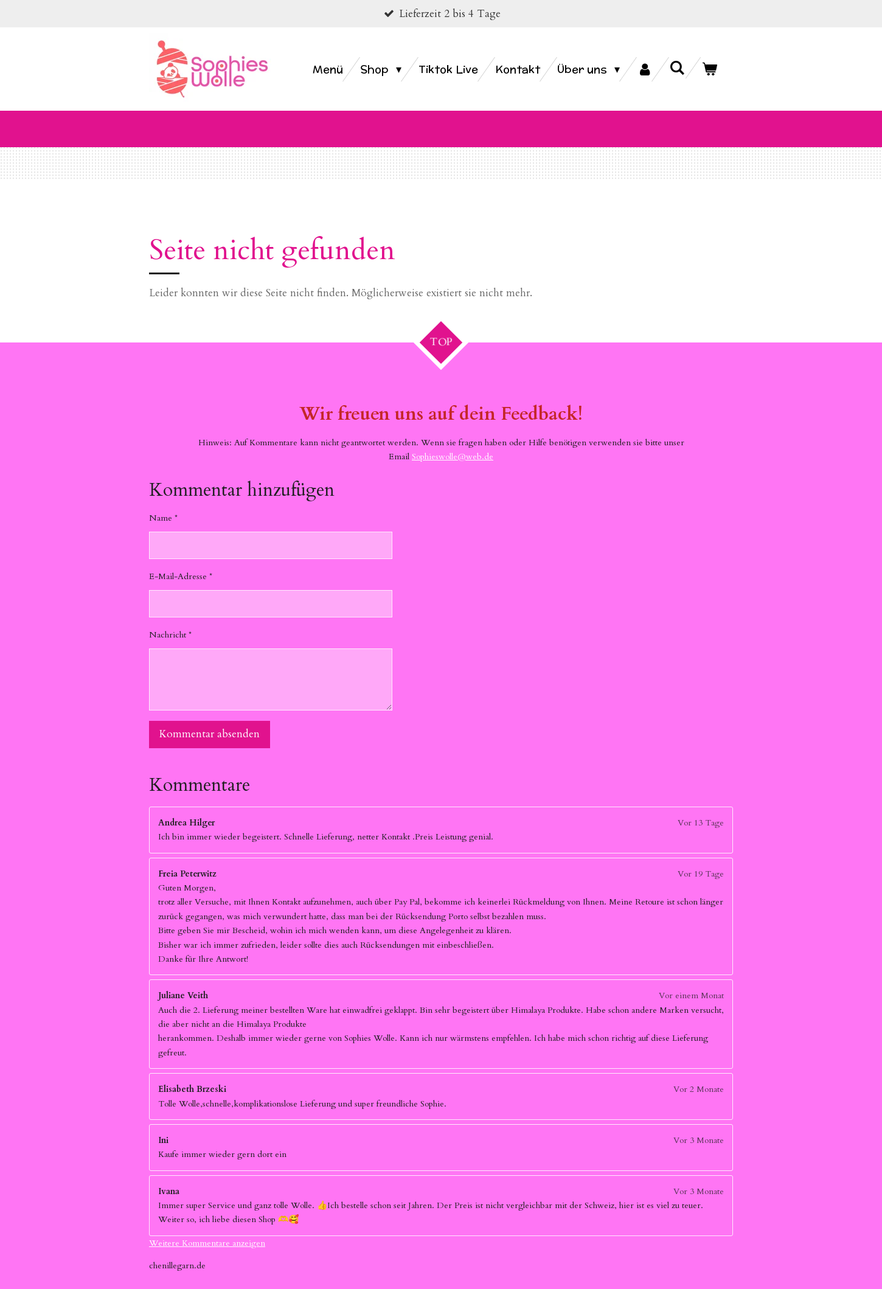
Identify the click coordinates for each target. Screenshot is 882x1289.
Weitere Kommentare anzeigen (207, 1228)
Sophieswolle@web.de (452, 442)
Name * (163, 504)
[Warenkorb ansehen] (709, 69)
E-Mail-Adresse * (180, 562)
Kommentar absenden (209, 720)
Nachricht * (170, 621)
